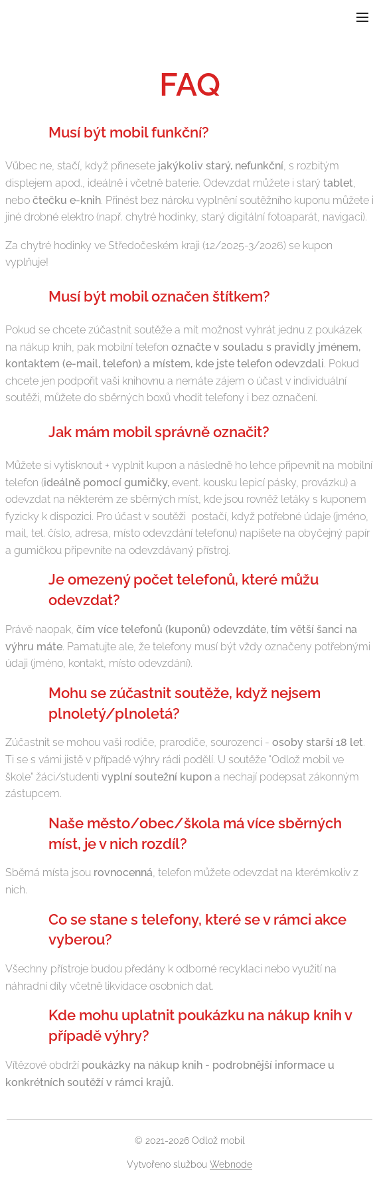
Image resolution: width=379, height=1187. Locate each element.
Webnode (231, 1164)
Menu (362, 17)
